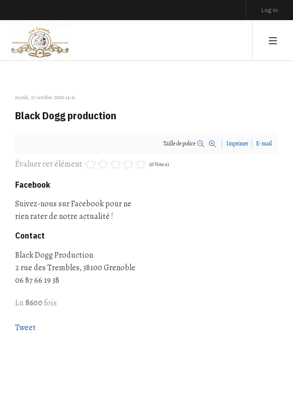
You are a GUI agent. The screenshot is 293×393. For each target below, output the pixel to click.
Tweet (25, 327)
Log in (269, 10)
